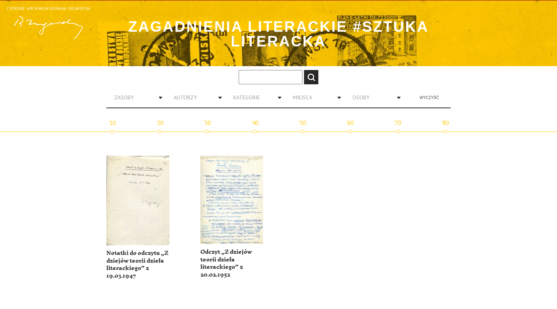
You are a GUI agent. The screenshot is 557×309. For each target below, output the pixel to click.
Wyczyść (429, 98)
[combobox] (135, 97)
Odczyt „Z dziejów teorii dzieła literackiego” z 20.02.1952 (226, 263)
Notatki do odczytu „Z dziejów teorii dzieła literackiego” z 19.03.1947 (137, 264)
